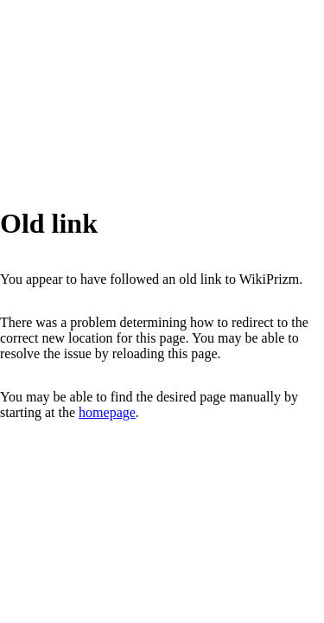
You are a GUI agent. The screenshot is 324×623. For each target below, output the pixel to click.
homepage (107, 412)
